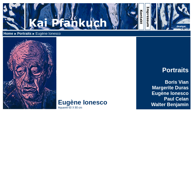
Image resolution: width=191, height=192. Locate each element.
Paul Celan (176, 99)
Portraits (24, 33)
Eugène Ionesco (170, 93)
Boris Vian (177, 82)
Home (8, 33)
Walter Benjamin (170, 104)
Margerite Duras (170, 87)
